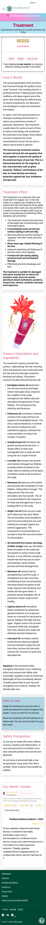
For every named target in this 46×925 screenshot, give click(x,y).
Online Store (6, 874)
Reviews (5, 896)
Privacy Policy (7, 891)
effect (11, 59)
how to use (32, 59)
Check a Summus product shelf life (15, 900)
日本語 (20, 909)
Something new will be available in (23, 17)
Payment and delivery (10, 883)
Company (5, 878)
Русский (12, 909)
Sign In (33, 2)
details (21, 59)
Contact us (6, 887)
